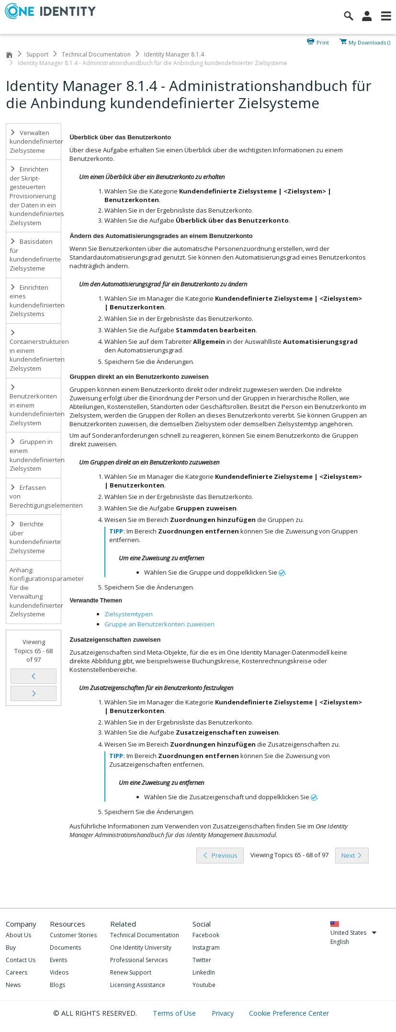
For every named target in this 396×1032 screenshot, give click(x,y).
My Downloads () (369, 41)
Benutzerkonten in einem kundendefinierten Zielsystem (35, 405)
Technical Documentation (96, 54)
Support (37, 54)
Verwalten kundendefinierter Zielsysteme (35, 141)
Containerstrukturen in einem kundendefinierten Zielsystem (35, 351)
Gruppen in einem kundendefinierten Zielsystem (35, 455)
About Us (18, 935)
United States (353, 933)
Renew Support (130, 972)
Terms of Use (175, 1013)
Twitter (201, 960)
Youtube (203, 985)
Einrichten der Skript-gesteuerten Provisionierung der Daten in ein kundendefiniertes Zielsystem (35, 196)
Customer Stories (73, 935)
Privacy (224, 1013)
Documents (65, 947)
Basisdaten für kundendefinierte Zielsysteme (35, 254)
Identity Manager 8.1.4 (174, 54)
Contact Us (20, 960)
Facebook (205, 935)
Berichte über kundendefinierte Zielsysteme (35, 537)
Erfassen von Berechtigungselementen (35, 496)
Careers (16, 972)
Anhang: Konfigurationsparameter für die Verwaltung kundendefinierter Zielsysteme (35, 592)
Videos (59, 972)
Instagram (206, 947)
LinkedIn (203, 972)
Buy (11, 947)
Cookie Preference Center (289, 1013)
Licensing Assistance (137, 985)
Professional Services (139, 960)
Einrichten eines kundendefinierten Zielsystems (35, 300)
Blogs (57, 985)
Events (58, 960)
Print (323, 41)
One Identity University (140, 947)
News (13, 985)
